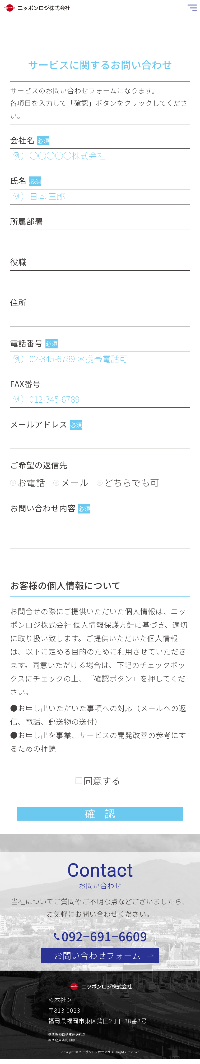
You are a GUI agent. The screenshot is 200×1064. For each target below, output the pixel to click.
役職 (18, 261)
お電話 (31, 482)
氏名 (18, 180)
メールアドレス (38, 424)
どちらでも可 (131, 482)
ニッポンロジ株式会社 (95, 1055)
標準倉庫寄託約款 (62, 1043)
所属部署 (26, 221)
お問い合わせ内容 (43, 508)
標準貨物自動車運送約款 (67, 1037)
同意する (101, 780)
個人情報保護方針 (103, 624)
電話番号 (26, 343)
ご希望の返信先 (38, 465)
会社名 (22, 140)
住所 (18, 302)
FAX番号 (25, 383)
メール (75, 482)
